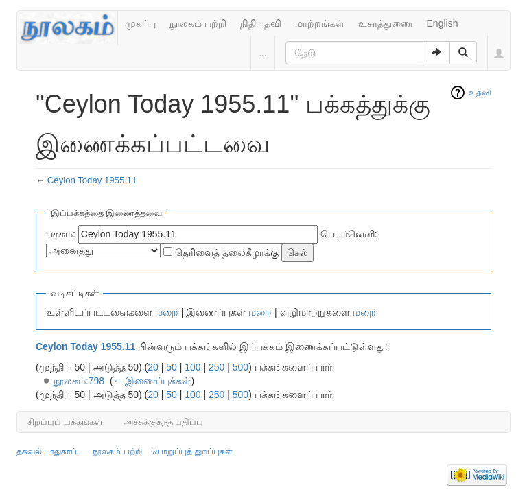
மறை (166, 312)
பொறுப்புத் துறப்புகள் (191, 451)
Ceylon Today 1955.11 (92, 180)
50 (171, 367)
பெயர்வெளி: (348, 233)
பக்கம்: (60, 233)
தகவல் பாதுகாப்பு (49, 451)
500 (240, 367)
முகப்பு (140, 23)
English (442, 23)
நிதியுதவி (260, 23)
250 (216, 367)
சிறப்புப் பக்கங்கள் (65, 421)
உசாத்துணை (385, 23)
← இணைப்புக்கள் (152, 380)
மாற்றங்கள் (319, 23)
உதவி (480, 92)
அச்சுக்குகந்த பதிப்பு (164, 421)
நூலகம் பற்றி (197, 23)
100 (192, 367)
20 (153, 367)
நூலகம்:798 (79, 380)
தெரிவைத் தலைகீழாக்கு (227, 252)
